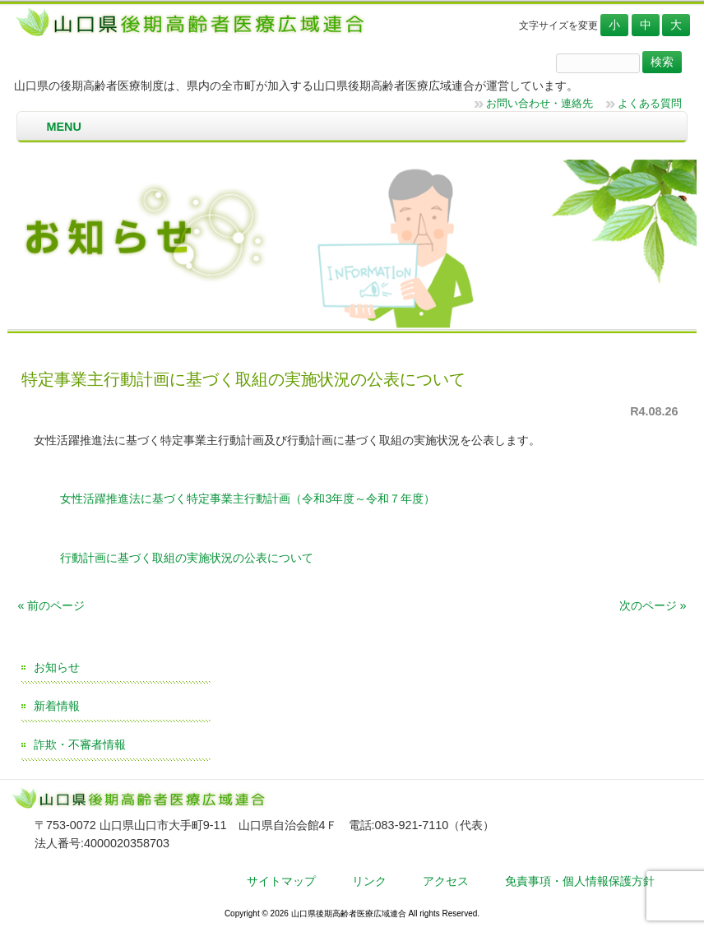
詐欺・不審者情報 (80, 744)
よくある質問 (650, 103)
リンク (369, 881)
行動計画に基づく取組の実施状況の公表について (185, 557)
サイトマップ (281, 881)
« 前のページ (51, 605)
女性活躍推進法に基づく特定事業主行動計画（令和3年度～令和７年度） (246, 498)
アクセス (446, 881)
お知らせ (57, 667)
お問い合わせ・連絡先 (539, 103)
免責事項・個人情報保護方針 (580, 881)
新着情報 (57, 705)
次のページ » (653, 605)
